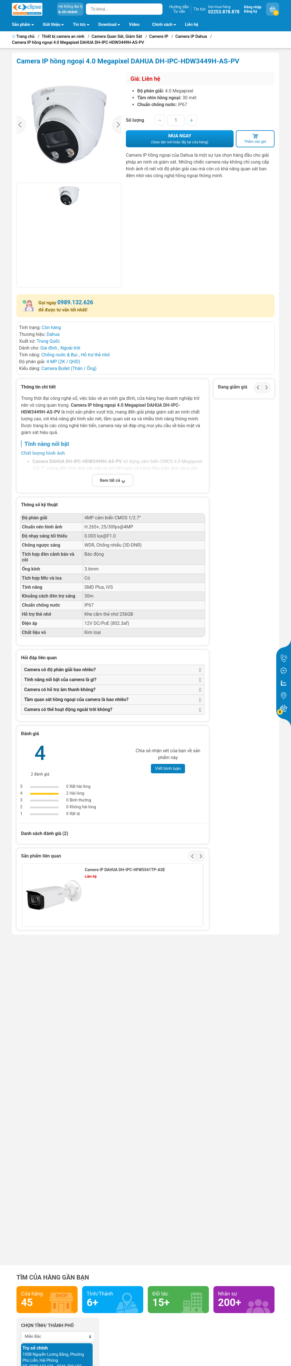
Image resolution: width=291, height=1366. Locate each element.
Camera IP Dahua (191, 36)
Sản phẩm (21, 24)
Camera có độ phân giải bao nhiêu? (60, 669)
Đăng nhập (252, 7)
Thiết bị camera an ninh (63, 36)
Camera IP (158, 36)
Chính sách (165, 25)
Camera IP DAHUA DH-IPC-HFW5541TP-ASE (125, 869)
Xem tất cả (113, 480)
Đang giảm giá (232, 387)
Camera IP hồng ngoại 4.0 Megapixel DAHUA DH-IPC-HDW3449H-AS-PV (78, 42)
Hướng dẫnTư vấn (179, 9)
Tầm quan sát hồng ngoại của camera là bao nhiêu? (76, 699)
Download (110, 25)
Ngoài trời (70, 348)
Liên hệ (191, 24)
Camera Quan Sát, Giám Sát (117, 36)
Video (134, 24)
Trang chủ (24, 36)
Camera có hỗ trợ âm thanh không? (59, 689)
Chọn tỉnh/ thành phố (47, 1325)
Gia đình (49, 348)
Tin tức (200, 9)
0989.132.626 (75, 302)
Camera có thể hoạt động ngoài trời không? (68, 709)
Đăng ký (250, 11)
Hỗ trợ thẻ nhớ (95, 354)
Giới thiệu (52, 24)
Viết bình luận (168, 768)
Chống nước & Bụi (59, 354)
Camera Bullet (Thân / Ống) (69, 368)
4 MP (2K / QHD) (63, 361)
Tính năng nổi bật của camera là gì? (60, 679)
